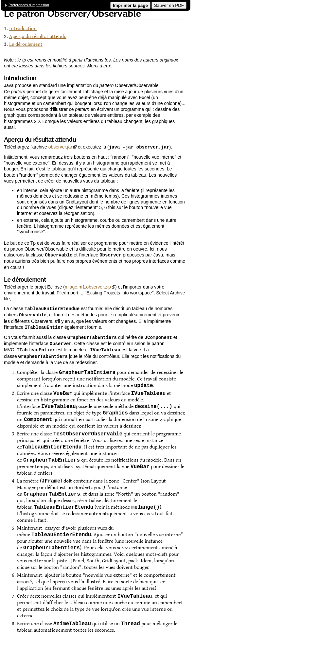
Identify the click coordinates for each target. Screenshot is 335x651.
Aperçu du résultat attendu (37, 36)
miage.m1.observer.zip (88, 286)
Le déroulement (26, 44)
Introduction (23, 29)
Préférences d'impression (29, 5)
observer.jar (60, 147)
